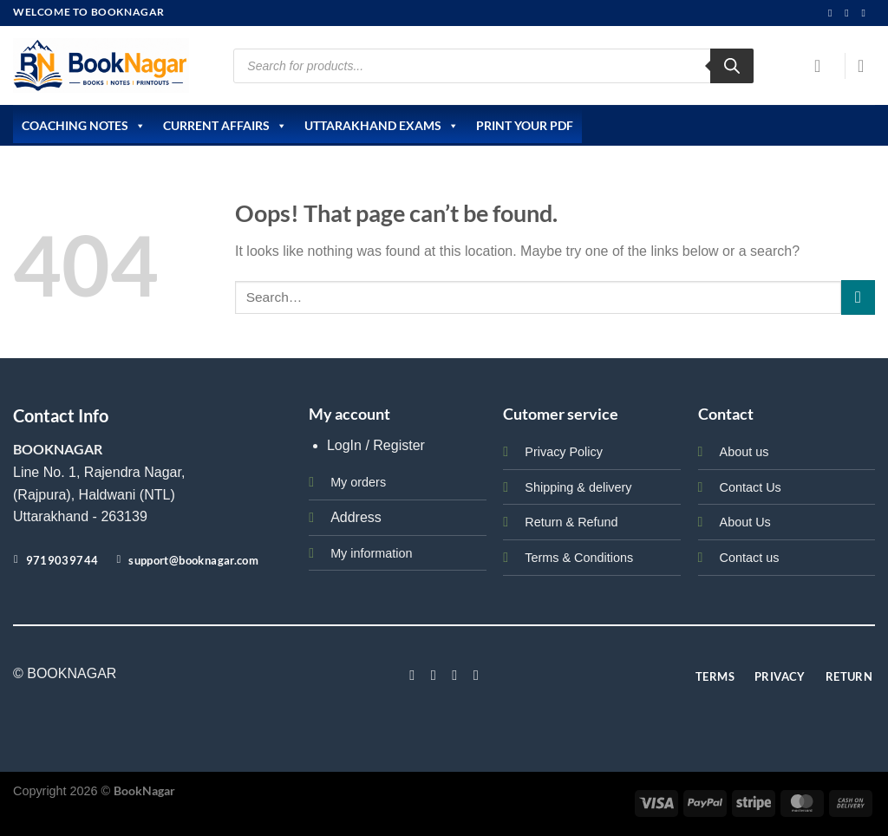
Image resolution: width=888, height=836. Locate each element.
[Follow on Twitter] (454, 675)
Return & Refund (571, 522)
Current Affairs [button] (225, 125)
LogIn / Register (376, 445)
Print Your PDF (524, 125)
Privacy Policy (564, 452)
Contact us (750, 558)
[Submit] (858, 297)
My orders (358, 482)
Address (356, 517)
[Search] (732, 66)
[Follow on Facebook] (412, 675)
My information (371, 553)
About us (744, 452)
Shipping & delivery (578, 487)
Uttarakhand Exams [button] (381, 125)
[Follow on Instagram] (833, 13)
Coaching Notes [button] (84, 125)
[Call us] (866, 13)
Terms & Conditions (579, 558)
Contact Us (750, 487)
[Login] (823, 66)
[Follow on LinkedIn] (476, 675)
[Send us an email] (850, 13)
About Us (745, 522)
